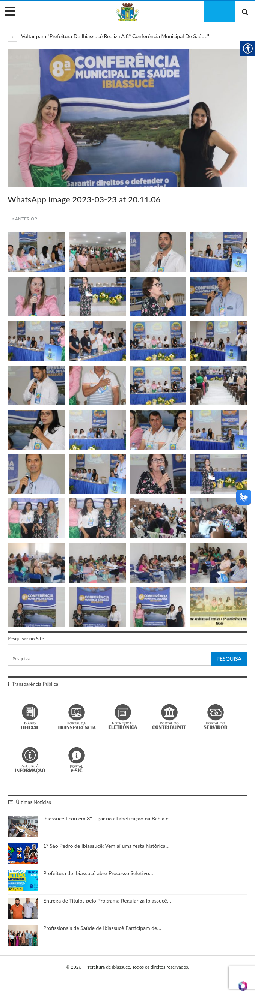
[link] (127, 11)
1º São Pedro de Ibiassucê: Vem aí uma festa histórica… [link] (106, 846)
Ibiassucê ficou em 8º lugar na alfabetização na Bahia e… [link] (108, 818)
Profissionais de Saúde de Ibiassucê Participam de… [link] (102, 928)
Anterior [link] (24, 219)
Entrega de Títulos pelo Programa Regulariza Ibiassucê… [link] (107, 900)
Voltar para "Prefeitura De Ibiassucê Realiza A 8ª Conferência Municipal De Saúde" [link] (108, 36)
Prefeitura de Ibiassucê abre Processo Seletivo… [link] (98, 873)
